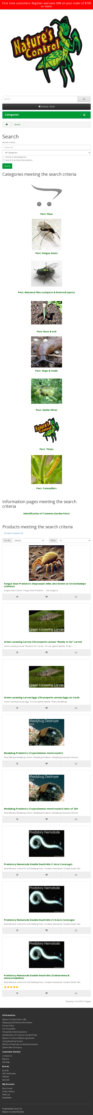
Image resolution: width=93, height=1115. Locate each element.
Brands (5, 1070)
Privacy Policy (8, 1025)
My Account (7, 1088)
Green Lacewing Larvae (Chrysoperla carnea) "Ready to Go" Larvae (43, 641)
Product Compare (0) (13, 533)
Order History (8, 1091)
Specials (5, 1079)
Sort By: (7, 540)
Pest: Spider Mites (46, 393)
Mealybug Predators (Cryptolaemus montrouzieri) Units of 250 (41, 808)
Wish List (6, 1094)
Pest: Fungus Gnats (46, 237)
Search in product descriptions (17, 160)
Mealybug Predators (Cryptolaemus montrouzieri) (33, 752)
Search (17, 124)
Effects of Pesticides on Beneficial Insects (20, 1044)
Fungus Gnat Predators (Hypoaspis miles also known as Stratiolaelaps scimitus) (45, 585)
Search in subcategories (14, 157)
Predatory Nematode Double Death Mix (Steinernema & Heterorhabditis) (36, 977)
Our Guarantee (8, 1028)
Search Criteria (8, 142)
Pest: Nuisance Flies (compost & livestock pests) (46, 276)
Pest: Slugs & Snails (46, 354)
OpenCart (17, 1108)
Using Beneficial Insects (12, 1041)
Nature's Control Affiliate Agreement (18, 1038)
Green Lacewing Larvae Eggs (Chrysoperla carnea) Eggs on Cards (42, 697)
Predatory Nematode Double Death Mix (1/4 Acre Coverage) (39, 919)
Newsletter (7, 1097)
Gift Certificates (9, 1073)
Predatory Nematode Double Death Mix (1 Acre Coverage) (38, 864)
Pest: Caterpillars (46, 472)
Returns (5, 1059)
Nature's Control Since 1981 (14, 1019)
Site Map (6, 1062)
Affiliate (5, 1076)
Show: (53, 540)
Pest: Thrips (46, 433)
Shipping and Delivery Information (17, 1022)
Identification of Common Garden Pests (46, 513)
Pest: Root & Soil (46, 315)
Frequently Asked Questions (14, 1032)
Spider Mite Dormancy (12, 1047)
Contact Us (7, 1055)
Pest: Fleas (46, 197)
